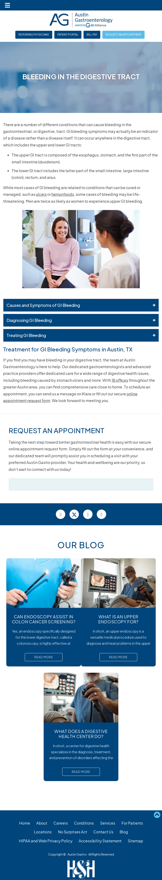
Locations (43, 831)
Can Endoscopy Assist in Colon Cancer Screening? (44, 619)
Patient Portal (67, 34)
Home (24, 823)
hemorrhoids (62, 194)
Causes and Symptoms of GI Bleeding (81, 305)
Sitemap (135, 840)
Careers (61, 823)
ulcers (41, 194)
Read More (43, 657)
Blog (124, 831)
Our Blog (81, 544)
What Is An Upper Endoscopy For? (118, 619)
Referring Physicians (33, 34)
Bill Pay (92, 34)
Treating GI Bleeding (81, 335)
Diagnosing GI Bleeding (81, 320)
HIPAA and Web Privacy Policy (45, 840)
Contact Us (103, 831)
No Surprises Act (72, 831)
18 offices (119, 380)
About (41, 823)
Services (107, 823)
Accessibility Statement (100, 840)
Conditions (84, 823)
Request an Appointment (123, 34)
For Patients (132, 823)
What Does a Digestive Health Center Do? (81, 734)
